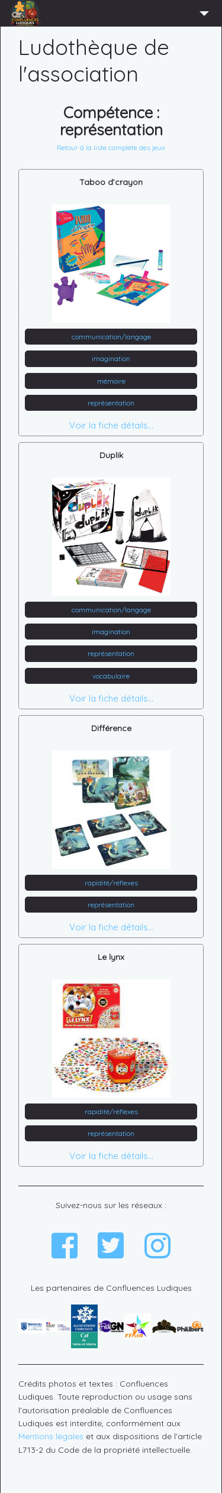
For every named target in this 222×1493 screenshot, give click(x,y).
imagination (111, 358)
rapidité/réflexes (111, 882)
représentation (111, 402)
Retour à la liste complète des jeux (111, 147)
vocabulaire (111, 675)
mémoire (111, 381)
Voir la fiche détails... (111, 425)
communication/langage (111, 336)
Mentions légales (50, 1436)
